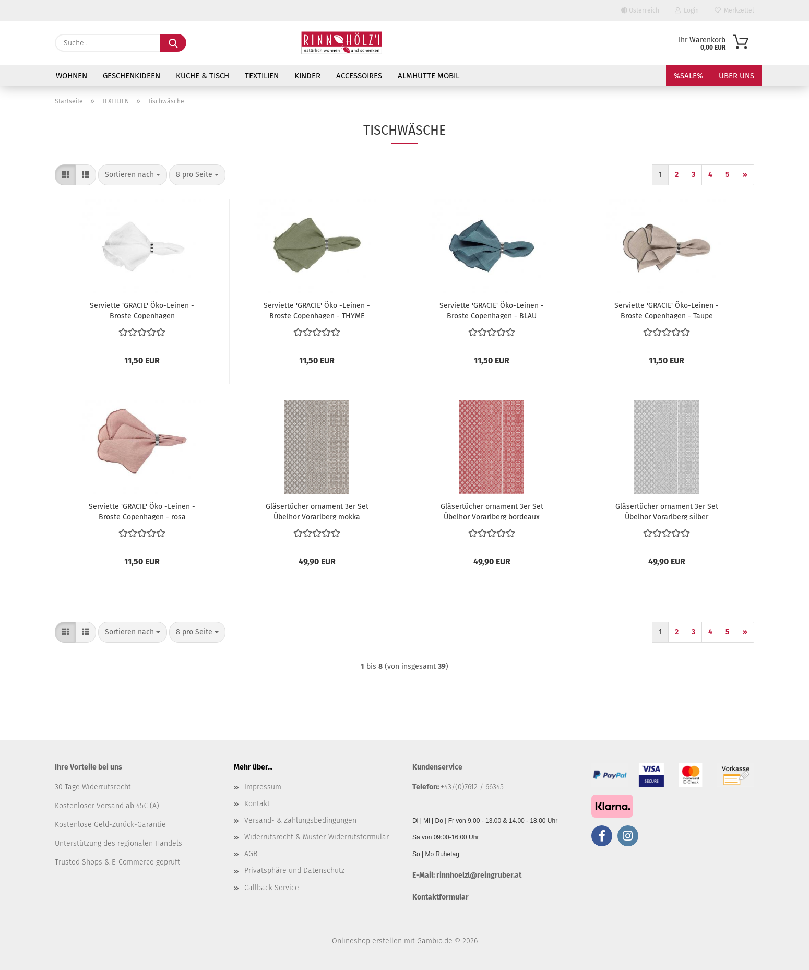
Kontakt (257, 803)
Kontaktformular (440, 897)
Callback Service (271, 887)
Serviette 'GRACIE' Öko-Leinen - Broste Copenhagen (142, 310)
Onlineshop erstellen (367, 941)
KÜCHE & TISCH (202, 75)
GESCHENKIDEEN (131, 75)
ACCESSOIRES (359, 75)
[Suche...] (173, 43)
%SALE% (688, 75)
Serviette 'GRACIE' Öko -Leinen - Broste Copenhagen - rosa (142, 511)
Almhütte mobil (428, 75)
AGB (250, 853)
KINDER (307, 75)
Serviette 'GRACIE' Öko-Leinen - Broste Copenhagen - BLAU (491, 310)
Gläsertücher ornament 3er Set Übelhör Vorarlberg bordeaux (492, 511)
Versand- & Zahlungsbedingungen (300, 820)
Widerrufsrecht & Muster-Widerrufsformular (316, 837)
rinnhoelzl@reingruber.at (478, 875)
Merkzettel (734, 10)
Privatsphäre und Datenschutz (294, 870)
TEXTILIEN (262, 75)
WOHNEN (71, 75)
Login (687, 10)
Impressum (262, 787)
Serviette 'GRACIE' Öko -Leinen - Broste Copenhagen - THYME (317, 310)
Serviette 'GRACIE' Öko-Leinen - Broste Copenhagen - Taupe (666, 310)
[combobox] (132, 174)
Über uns (736, 75)
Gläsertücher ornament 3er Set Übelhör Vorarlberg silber (666, 511)
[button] (65, 174)
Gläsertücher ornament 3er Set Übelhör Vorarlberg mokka (317, 511)
